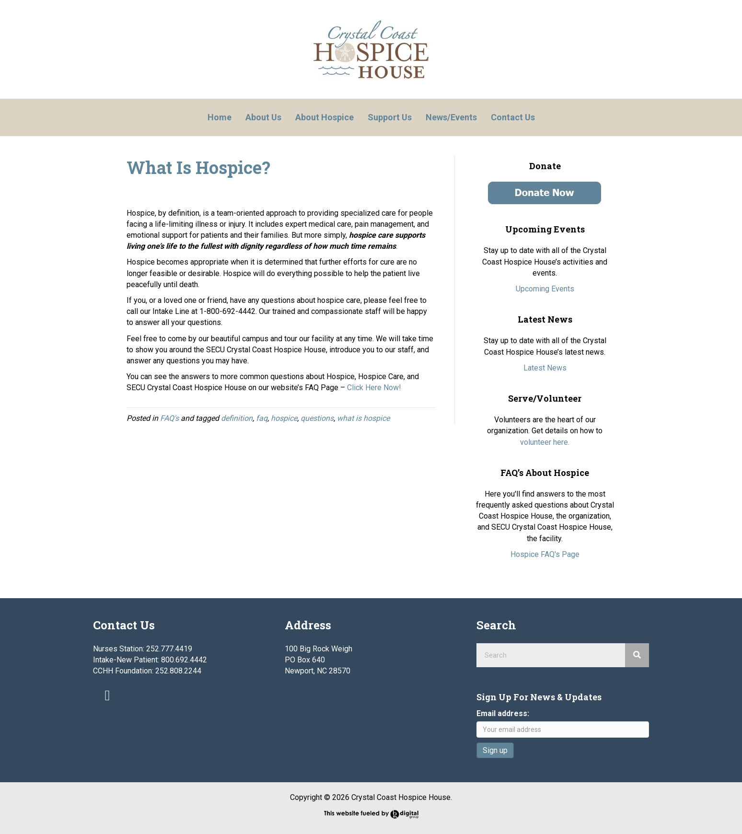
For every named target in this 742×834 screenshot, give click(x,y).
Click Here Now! (374, 387)
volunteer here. (544, 442)
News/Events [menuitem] (451, 117)
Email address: (502, 713)
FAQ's (169, 418)
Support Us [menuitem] (390, 117)
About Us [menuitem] (263, 117)
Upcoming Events (545, 288)
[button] (107, 695)
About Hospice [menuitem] (324, 117)
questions (317, 418)
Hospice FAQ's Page (545, 554)
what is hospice (363, 418)
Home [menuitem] (220, 117)
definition (237, 418)
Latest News (545, 367)
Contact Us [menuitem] (513, 117)
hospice (284, 418)
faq (261, 418)
